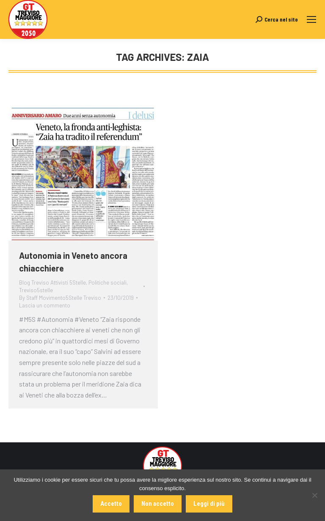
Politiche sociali (107, 282)
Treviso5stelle (36, 290)
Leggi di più (209, 503)
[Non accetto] (314, 495)
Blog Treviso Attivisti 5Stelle (52, 282)
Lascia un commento (44, 305)
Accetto (111, 503)
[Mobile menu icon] (311, 19)
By (60, 297)
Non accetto (157, 503)
